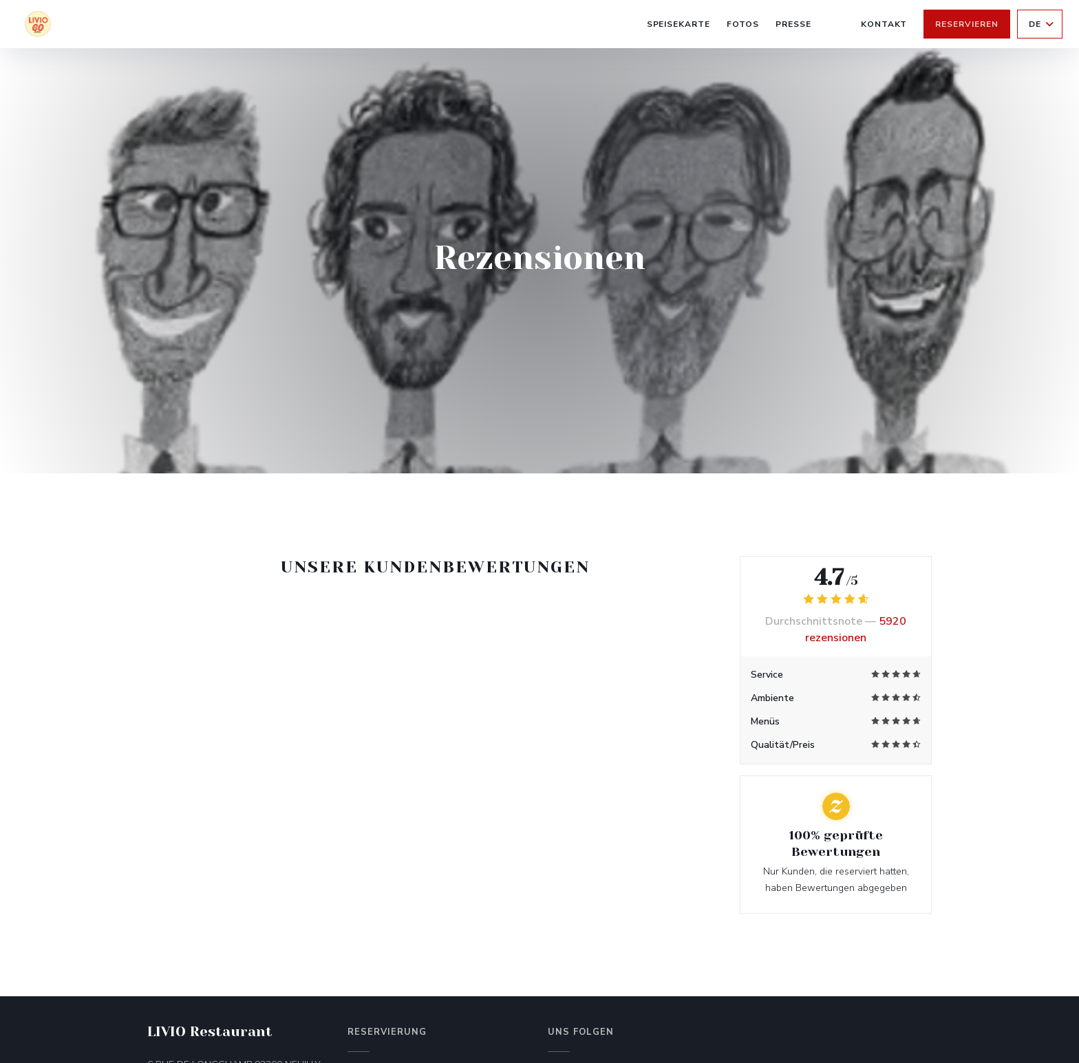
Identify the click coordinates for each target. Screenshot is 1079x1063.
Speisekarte (679, 24)
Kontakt (884, 24)
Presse (793, 24)
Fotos (743, 24)
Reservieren (966, 24)
